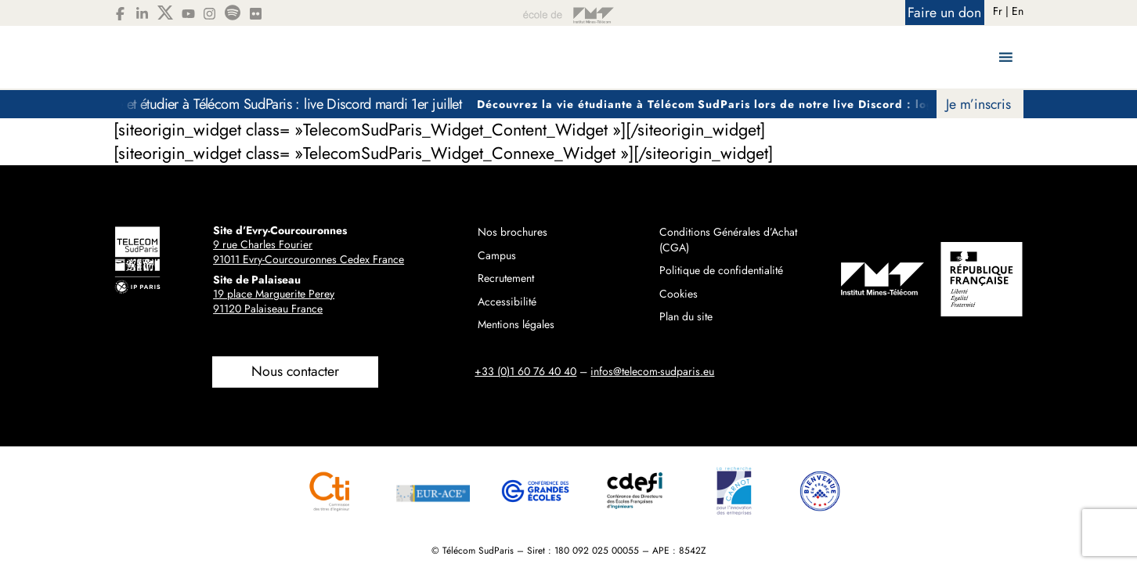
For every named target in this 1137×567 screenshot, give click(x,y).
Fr (997, 11)
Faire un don (944, 12)
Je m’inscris (978, 104)
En (1017, 11)
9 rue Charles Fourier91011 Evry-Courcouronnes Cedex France (308, 252)
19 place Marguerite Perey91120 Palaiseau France (273, 301)
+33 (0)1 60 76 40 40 (525, 371)
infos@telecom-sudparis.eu (652, 371)
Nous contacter (295, 371)
